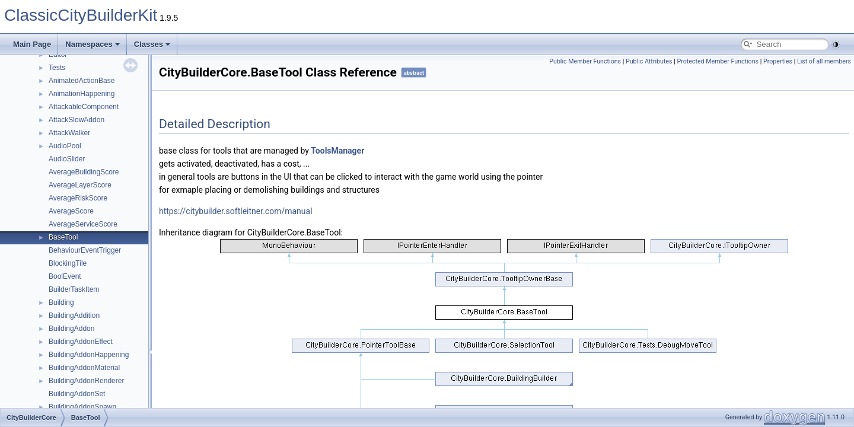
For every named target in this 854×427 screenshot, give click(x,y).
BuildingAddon (71, 328)
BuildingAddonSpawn (82, 407)
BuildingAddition (74, 315)
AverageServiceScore (83, 224)
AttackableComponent (84, 107)
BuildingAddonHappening (89, 354)
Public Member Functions (585, 61)
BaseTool (63, 237)
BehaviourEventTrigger (85, 250)
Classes (152, 44)
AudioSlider (67, 159)
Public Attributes (649, 61)
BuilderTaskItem (74, 289)
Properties (777, 61)
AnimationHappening (81, 94)
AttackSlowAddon (76, 120)
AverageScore (71, 211)
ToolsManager (337, 150)
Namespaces (92, 44)
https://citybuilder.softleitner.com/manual (236, 211)
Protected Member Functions (718, 61)
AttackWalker (69, 133)
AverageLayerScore (80, 185)
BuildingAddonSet (77, 394)
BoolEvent (65, 276)
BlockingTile (68, 263)
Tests (57, 67)
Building (61, 302)
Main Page (32, 44)
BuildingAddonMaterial (84, 368)
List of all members (824, 61)
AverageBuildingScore (84, 172)
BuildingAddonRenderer (86, 381)
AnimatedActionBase (81, 81)
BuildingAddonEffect (81, 341)
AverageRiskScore (78, 198)
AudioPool (65, 146)
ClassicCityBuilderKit (80, 15)
